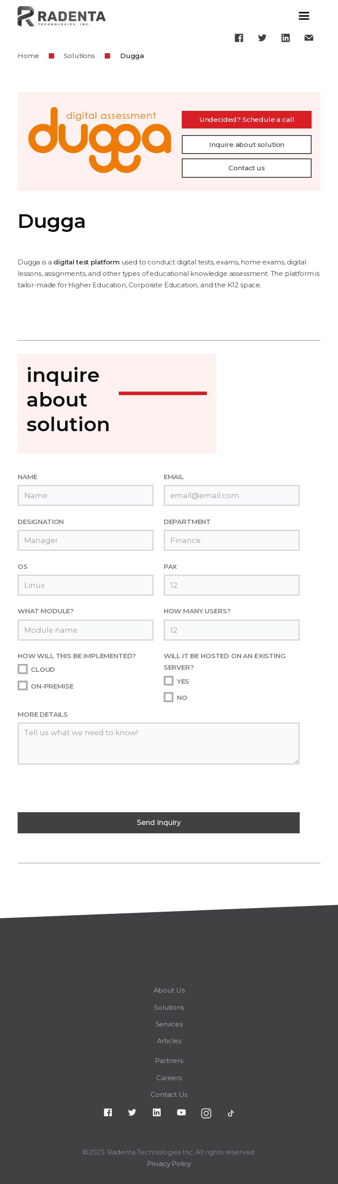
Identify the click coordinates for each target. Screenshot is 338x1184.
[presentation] (84, 791)
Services (169, 1024)
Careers (169, 1078)
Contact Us (169, 1094)
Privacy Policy (169, 1163)
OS (23, 566)
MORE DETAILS (43, 714)
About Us (169, 990)
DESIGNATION (41, 521)
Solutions (79, 55)
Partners (169, 1060)
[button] (304, 16)
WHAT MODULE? (46, 611)
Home (28, 55)
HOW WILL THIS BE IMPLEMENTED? (77, 656)
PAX (170, 566)
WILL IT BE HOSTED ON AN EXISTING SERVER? (225, 661)
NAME (27, 477)
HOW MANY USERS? (197, 611)
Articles (169, 1041)
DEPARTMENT (187, 521)
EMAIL (174, 477)
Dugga (132, 55)
